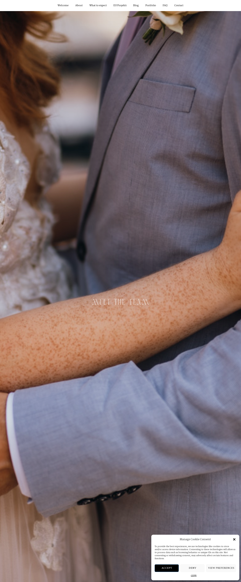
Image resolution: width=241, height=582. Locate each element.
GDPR (193, 575)
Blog (136, 6)
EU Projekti (120, 6)
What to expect (98, 6)
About (79, 6)
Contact (178, 6)
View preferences (221, 568)
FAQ (165, 6)
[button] (234, 539)
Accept (167, 568)
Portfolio (150, 6)
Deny (192, 568)
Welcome (63, 6)
